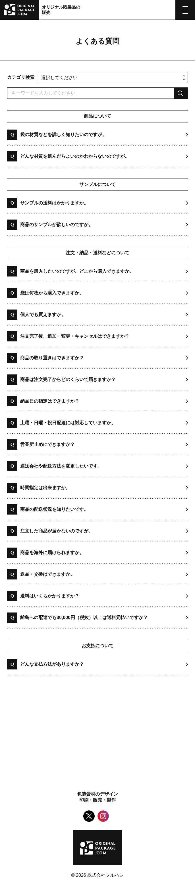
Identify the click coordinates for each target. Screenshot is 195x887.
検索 (181, 93)
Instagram (103, 816)
